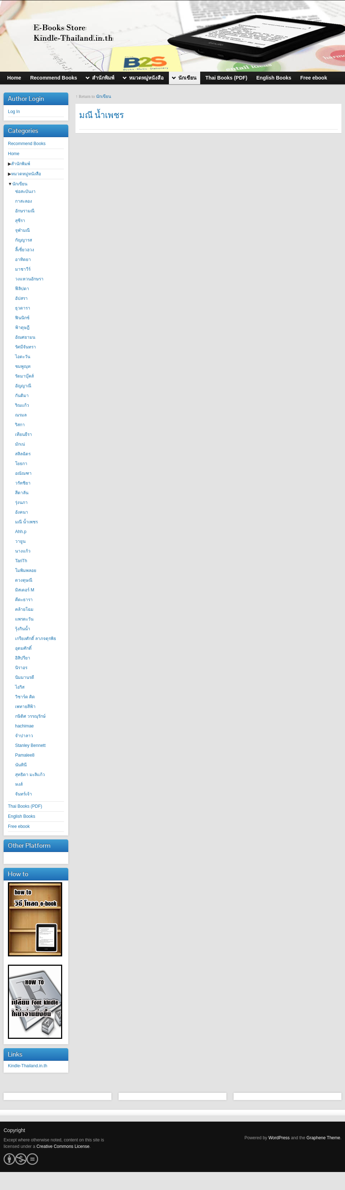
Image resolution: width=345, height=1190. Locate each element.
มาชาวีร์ (23, 269)
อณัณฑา (23, 473)
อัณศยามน (25, 337)
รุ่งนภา (21, 502)
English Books (21, 816)
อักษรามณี (24, 210)
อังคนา (21, 512)
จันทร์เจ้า (23, 794)
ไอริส (19, 687)
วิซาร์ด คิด (25, 696)
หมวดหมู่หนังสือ (26, 173)
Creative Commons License (62, 1146)
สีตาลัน (21, 492)
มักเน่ (20, 444)
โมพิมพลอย (25, 570)
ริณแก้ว (22, 405)
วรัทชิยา (23, 483)
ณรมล (21, 415)
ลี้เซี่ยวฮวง (24, 249)
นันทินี (21, 764)
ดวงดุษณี (23, 580)
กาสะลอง (23, 201)
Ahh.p (20, 531)
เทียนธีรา (23, 434)
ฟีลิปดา (22, 288)
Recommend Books (27, 143)
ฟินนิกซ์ (22, 317)
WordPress (279, 1137)
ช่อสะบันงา (25, 191)
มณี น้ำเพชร (26, 521)
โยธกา (21, 463)
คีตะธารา (24, 599)
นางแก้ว (23, 551)
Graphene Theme (323, 1137)
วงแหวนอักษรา (29, 278)
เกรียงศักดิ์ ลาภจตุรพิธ (35, 638)
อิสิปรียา (22, 658)
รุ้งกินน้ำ (22, 628)
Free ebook (19, 826)
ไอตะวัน (22, 356)
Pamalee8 (24, 755)
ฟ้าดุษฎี (22, 327)
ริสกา (20, 424)
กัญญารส (23, 240)
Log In (14, 111)
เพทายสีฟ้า (25, 706)
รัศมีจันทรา (25, 347)
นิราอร (21, 667)
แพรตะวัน (24, 619)
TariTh (21, 560)
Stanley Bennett (30, 745)
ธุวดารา (22, 308)
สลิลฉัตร (23, 453)
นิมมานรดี (24, 677)
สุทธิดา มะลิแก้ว (30, 774)
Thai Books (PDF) (25, 806)
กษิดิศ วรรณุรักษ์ (30, 716)
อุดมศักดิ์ (23, 648)
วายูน (20, 541)
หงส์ (19, 784)
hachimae (24, 726)
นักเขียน (19, 183)
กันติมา (22, 395)
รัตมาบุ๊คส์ (24, 376)
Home (13, 153)
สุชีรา (20, 220)
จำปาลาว (24, 735)
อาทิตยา (23, 259)
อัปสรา (21, 298)
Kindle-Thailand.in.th (27, 1065)
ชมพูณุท (23, 366)
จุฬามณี (22, 230)
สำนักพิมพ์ (20, 163)
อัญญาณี (23, 385)
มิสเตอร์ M (24, 589)
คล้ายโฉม (24, 609)
